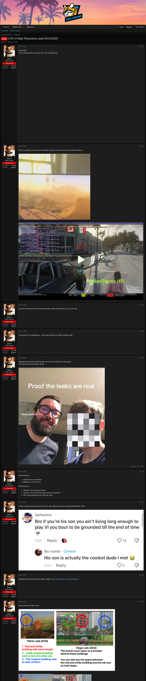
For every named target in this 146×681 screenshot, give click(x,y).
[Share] (139, 46)
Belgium (13, 68)
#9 (143, 601)
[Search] (139, 27)
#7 (143, 502)
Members (30, 27)
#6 (143, 471)
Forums (6, 27)
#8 (143, 575)
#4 (143, 331)
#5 (143, 358)
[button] (23, 27)
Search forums (15, 31)
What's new (17, 27)
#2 (143, 146)
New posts (4, 31)
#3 (143, 305)
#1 (143, 46)
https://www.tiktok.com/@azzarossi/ (65, 579)
